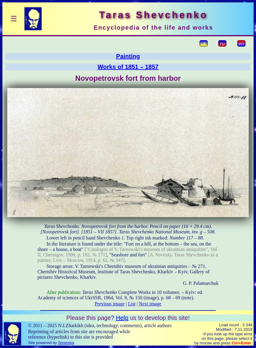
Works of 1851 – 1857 (128, 66)
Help (122, 317)
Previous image (110, 303)
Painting (128, 56)
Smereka (66, 342)
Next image (150, 303)
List (132, 303)
